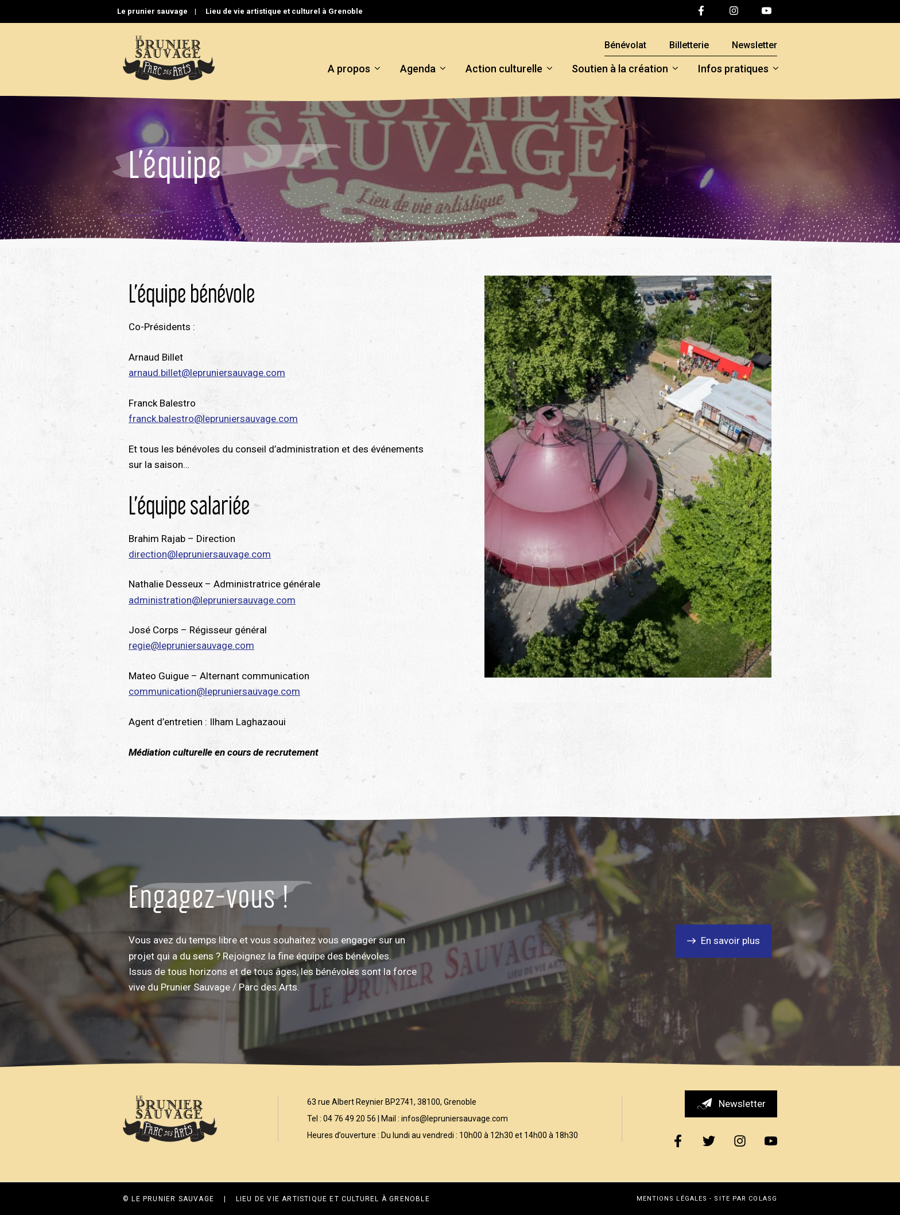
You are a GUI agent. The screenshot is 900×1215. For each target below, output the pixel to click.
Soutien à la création (625, 69)
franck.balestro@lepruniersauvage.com (213, 418)
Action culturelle (509, 69)
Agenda (423, 69)
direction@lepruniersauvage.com (200, 554)
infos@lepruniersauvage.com (454, 1118)
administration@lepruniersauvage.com (212, 600)
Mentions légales (672, 1198)
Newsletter (754, 45)
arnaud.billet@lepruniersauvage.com (207, 372)
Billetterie (689, 45)
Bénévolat (625, 45)
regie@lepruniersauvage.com (191, 645)
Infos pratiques (738, 69)
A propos (354, 69)
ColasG (762, 1198)
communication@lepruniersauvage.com (214, 691)
